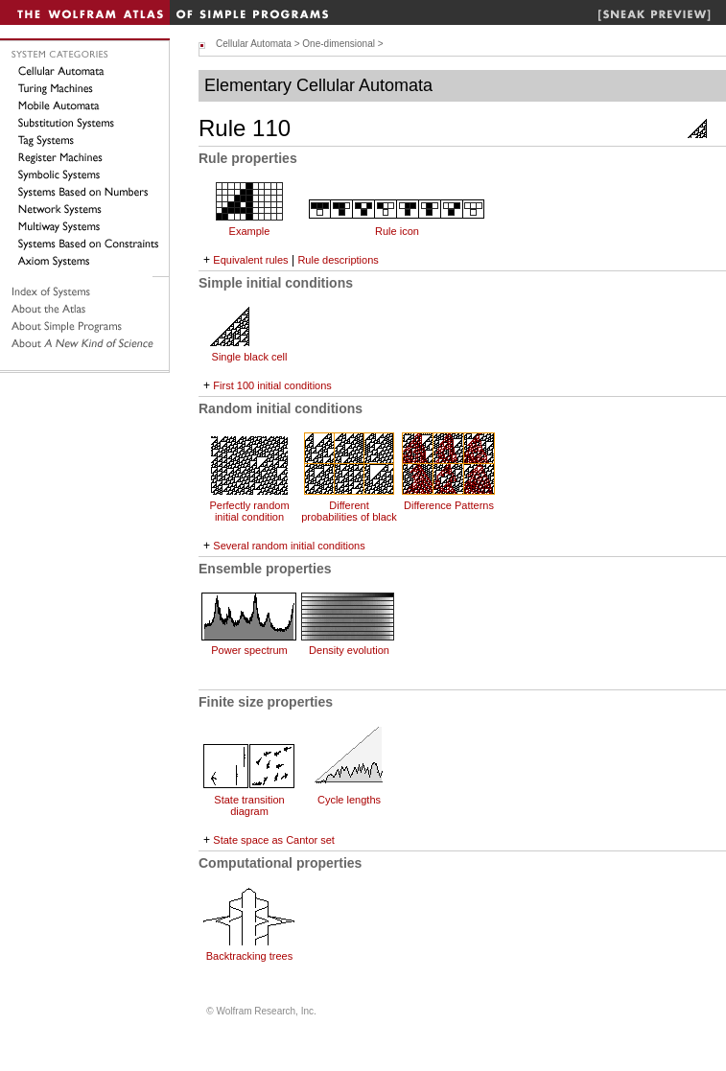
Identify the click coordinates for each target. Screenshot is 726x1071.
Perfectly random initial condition (249, 511)
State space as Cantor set (274, 840)
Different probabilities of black (349, 511)
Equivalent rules (250, 260)
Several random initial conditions (288, 545)
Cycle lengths (349, 799)
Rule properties (248, 158)
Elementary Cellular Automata (318, 85)
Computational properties (280, 863)
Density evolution (349, 650)
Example (249, 231)
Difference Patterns (449, 505)
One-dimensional (338, 43)
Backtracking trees (249, 956)
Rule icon (397, 231)
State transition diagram (249, 805)
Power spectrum (249, 650)
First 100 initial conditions (272, 385)
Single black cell (250, 356)
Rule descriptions (337, 260)
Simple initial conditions (276, 283)
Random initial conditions (281, 408)
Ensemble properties (265, 568)
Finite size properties (266, 702)
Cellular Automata (254, 43)
